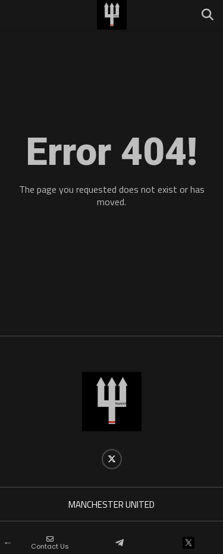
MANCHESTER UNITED (111, 504)
